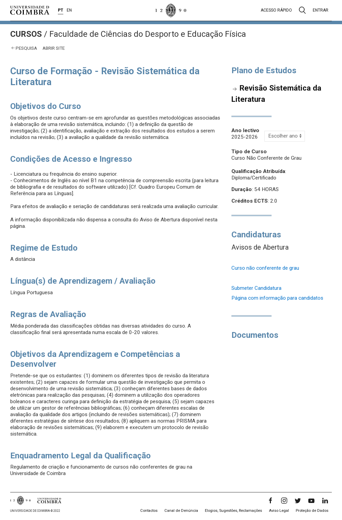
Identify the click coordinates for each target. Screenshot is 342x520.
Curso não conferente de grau (265, 268)
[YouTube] (311, 500)
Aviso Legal (279, 510)
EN (69, 10)
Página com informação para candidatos (277, 298)
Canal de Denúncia (181, 510)
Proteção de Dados (312, 510)
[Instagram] (284, 500)
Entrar (320, 10)
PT (60, 10)
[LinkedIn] (325, 500)
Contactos (149, 510)
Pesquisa (26, 48)
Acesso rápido (276, 10)
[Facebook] (270, 500)
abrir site (54, 48)
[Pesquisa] (302, 10)
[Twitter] (298, 500)
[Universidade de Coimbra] (29, 10)
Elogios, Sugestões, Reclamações (233, 510)
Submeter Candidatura (256, 288)
